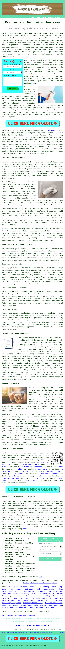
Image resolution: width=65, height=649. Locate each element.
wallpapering (39, 478)
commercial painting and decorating (28, 358)
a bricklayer (28, 471)
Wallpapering (56, 587)
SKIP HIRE (42, 469)
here (25, 529)
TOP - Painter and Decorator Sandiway (18, 615)
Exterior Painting (21, 594)
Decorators (18, 596)
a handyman (17, 476)
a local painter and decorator (40, 374)
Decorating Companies (52, 598)
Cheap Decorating (42, 600)
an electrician (53, 471)
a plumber (59, 467)
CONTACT (50, 17)
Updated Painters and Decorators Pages (40, 632)
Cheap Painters (32, 598)
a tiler (19, 469)
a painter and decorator (17, 460)
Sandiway (51, 130)
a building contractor (32, 467)
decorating (52, 370)
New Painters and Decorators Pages (17, 632)
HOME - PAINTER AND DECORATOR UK (32, 626)
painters (26, 144)
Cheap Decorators (11, 589)
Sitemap (3, 632)
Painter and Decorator (41, 594)
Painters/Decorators (53, 603)
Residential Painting (34, 591)
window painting (31, 480)
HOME (32, 17)
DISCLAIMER (58, 17)
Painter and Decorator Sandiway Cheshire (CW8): (25, 33)
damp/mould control (50, 474)
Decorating (28, 600)
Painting (5, 130)
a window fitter (30, 464)
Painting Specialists (17, 587)
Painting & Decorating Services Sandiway (28, 533)
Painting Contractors (32, 603)
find (9, 501)
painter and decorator (27, 40)
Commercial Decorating (39, 587)
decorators (6, 526)
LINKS (38, 17)
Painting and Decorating (39, 589)
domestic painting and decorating (27, 368)
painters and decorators (21, 45)
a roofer (5, 467)
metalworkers (18, 474)
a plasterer (41, 476)
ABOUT (44, 17)
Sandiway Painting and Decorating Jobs (40, 583)
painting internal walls (30, 345)
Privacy (62, 632)
